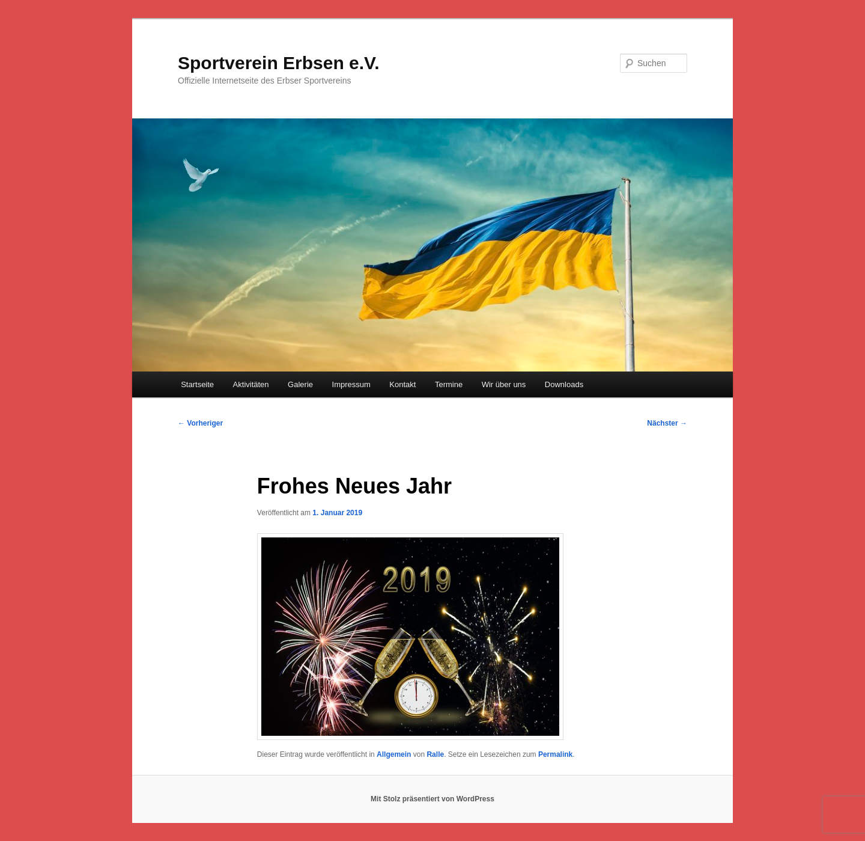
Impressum (351, 384)
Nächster (667, 423)
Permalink (555, 754)
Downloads (564, 384)
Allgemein (394, 754)
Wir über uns (504, 384)
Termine (449, 384)
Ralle (435, 754)
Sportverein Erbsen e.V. (279, 63)
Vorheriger (200, 423)
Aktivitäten (251, 384)
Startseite (197, 384)
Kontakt (402, 384)
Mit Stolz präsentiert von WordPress (432, 799)
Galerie (300, 384)
